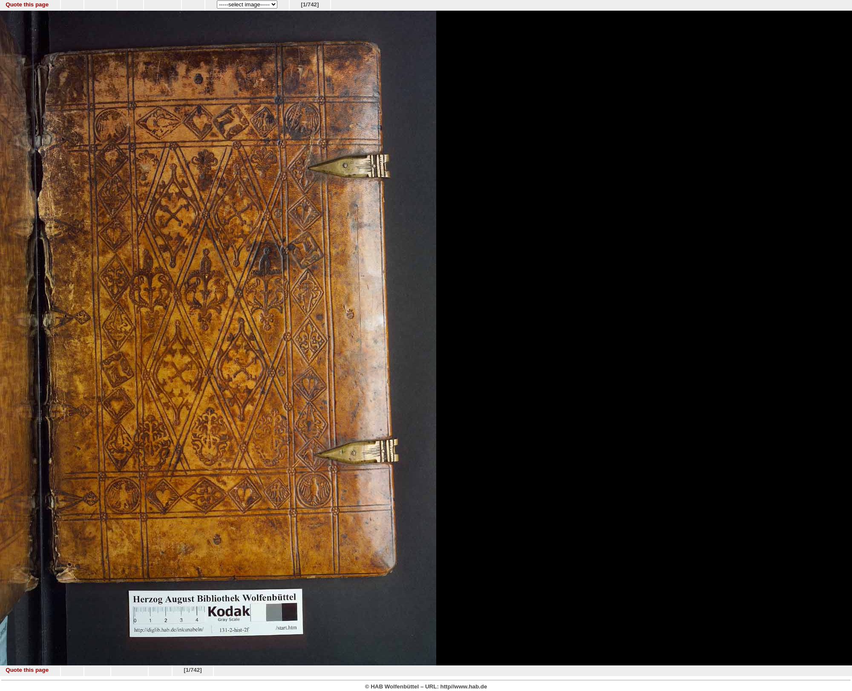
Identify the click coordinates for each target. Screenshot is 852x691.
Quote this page (27, 4)
